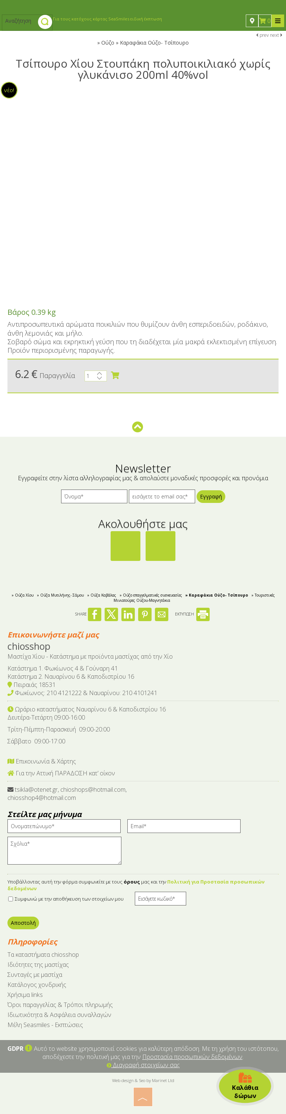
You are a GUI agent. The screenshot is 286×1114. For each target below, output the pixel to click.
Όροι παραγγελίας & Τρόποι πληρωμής (60, 1005)
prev (262, 35)
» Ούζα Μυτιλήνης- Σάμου (60, 595)
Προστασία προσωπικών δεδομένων (192, 1057)
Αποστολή (23, 922)
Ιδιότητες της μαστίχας (38, 964)
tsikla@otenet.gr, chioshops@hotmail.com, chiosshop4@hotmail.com (67, 793)
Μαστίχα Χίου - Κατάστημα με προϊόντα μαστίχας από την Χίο (90, 656)
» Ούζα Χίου (23, 595)
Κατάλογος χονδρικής (36, 985)
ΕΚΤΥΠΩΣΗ (192, 614)
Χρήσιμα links (25, 995)
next (276, 35)
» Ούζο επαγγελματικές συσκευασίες (151, 595)
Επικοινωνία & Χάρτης (41, 761)
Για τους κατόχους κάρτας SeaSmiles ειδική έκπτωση (107, 19)
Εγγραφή (211, 496)
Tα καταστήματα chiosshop (43, 954)
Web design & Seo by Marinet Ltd (143, 1080)
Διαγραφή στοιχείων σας (143, 1065)
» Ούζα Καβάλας (101, 595)
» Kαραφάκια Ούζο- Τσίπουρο (216, 595)
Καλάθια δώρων (245, 1086)
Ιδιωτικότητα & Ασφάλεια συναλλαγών (59, 1015)
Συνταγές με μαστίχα (34, 975)
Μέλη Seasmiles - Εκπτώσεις (45, 1025)
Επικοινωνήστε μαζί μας (53, 635)
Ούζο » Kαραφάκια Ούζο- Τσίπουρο (145, 42)
